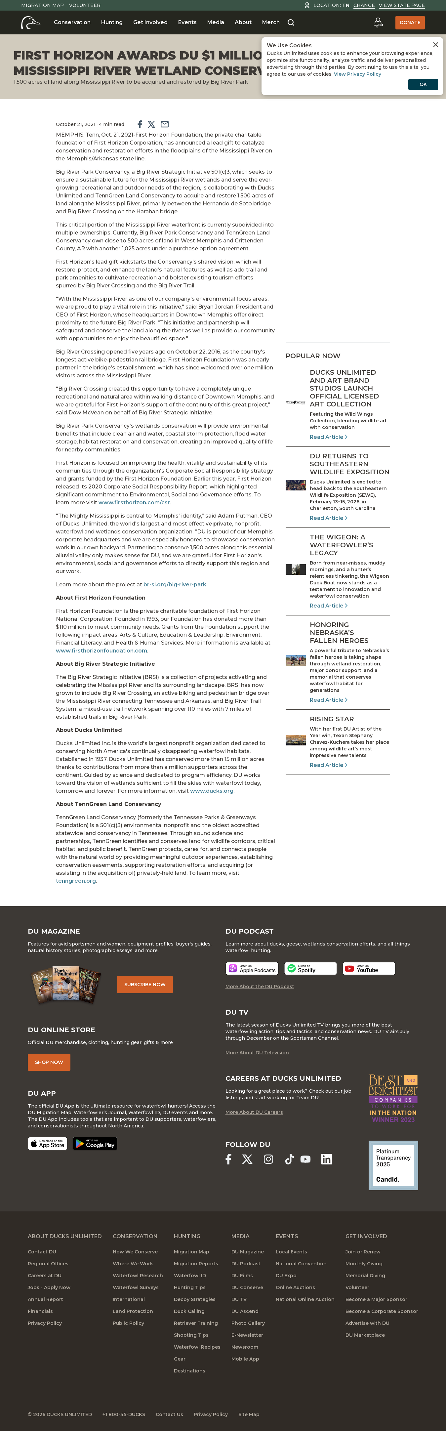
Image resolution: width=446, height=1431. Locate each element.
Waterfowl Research (138, 1276)
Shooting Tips (191, 1335)
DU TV (239, 1299)
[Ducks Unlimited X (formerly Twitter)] (247, 1159)
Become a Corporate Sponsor (381, 1311)
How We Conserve (135, 1252)
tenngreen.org (76, 881)
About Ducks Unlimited (65, 1236)
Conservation (72, 22)
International (129, 1299)
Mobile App (245, 1359)
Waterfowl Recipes (197, 1347)
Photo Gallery (248, 1323)
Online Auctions (295, 1287)
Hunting (112, 22)
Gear (179, 1359)
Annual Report (45, 1299)
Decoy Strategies (195, 1299)
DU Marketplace (365, 1335)
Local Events (291, 1252)
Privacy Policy (45, 1323)
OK (423, 84)
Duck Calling (189, 1311)
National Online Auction (305, 1299)
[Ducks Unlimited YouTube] (305, 1159)
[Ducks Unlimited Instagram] (268, 1159)
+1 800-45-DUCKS (123, 1414)
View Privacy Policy (357, 74)
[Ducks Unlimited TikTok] (289, 1159)
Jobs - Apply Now (49, 1287)
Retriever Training (196, 1323)
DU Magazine (247, 1252)
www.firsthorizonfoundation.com (101, 651)
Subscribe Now (145, 985)
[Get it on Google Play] (95, 1143)
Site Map (249, 1414)
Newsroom (244, 1347)
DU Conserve (247, 1287)
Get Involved (150, 22)
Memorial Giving (365, 1276)
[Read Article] (338, 404)
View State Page (402, 5)
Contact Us (169, 1414)
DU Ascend (245, 1311)
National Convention (301, 1264)
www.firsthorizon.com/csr (134, 502)
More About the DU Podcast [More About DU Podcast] (259, 986)
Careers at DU (44, 1276)
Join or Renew (363, 1252)
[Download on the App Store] (47, 1143)
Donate (410, 22)
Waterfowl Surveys (136, 1287)
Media (215, 22)
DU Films (242, 1276)
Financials (40, 1311)
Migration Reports (196, 1264)
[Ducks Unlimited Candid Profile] (393, 1165)
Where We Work (133, 1264)
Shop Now (49, 1062)
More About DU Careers (254, 1112)
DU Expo (286, 1276)
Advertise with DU (367, 1323)
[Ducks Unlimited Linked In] (326, 1159)
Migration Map (42, 5)
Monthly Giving (364, 1264)
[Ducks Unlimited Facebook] (228, 1159)
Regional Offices (48, 1264)
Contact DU (42, 1252)
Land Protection (133, 1311)
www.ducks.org (211, 791)
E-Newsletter (247, 1335)
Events (187, 22)
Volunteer (85, 5)
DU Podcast (246, 1264)
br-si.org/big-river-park (174, 584)
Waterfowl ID (190, 1276)
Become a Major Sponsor (376, 1299)
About (243, 22)
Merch (271, 22)
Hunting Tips (190, 1287)
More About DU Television (257, 1053)
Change (364, 5)
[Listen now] (252, 968)
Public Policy (128, 1323)
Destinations (189, 1371)
